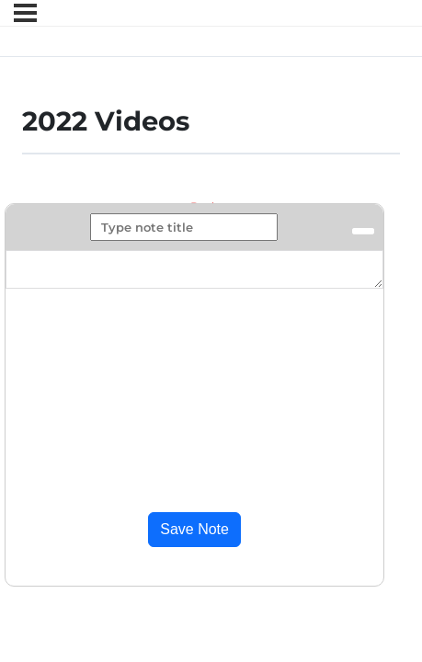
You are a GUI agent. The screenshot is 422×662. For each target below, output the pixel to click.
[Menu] (25, 13)
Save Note (194, 529)
